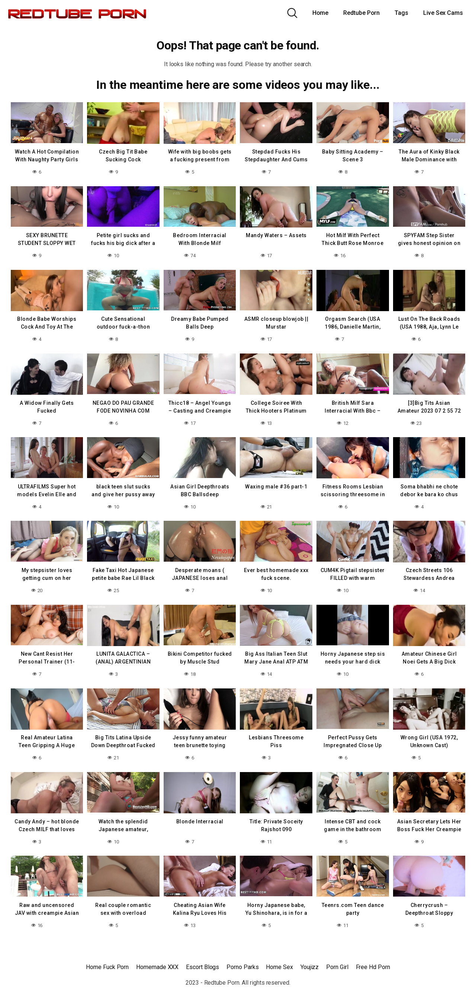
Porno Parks (242, 967)
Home (320, 12)
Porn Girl (337, 967)
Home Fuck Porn (107, 967)
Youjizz (309, 967)
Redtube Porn (361, 12)
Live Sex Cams (443, 12)
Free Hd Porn (373, 967)
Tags (401, 12)
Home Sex (279, 967)
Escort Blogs (202, 967)
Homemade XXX (157, 967)
